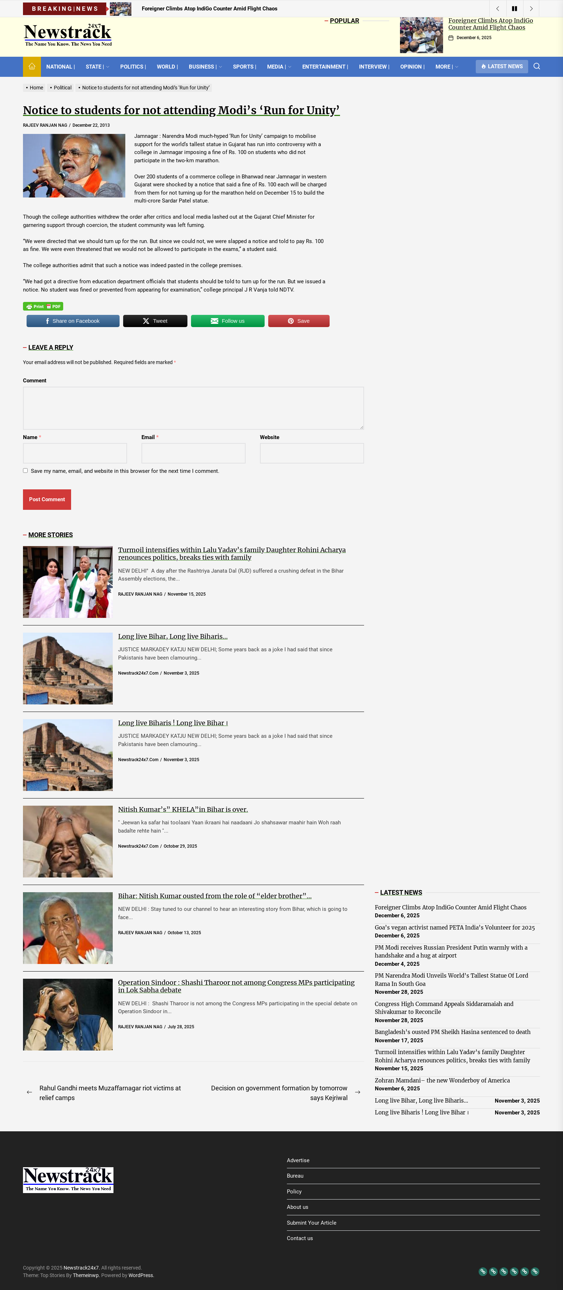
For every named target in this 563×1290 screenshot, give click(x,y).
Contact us (300, 1238)
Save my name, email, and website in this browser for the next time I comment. (125, 471)
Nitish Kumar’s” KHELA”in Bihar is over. (183, 809)
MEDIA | (279, 67)
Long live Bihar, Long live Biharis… (173, 636)
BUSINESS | (205, 67)
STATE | (98, 67)
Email (150, 437)
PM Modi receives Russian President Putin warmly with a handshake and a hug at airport (451, 951)
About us (297, 1207)
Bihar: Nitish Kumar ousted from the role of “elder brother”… (215, 896)
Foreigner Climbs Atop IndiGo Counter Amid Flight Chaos (490, 24)
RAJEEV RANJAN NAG (45, 125)
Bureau (295, 1176)
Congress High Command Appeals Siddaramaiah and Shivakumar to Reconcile (444, 1008)
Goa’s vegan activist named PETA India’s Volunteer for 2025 (455, 927)
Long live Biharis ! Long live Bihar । (173, 723)
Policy (294, 1191)
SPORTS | (244, 67)
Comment (34, 380)
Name (32, 437)
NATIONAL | (60, 67)
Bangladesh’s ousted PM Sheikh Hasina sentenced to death (453, 1032)
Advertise (298, 1160)
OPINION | (412, 67)
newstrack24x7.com (138, 673)
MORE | (447, 67)
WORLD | (167, 67)
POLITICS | (133, 67)
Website (269, 437)
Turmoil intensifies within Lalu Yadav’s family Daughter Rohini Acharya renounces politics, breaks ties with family (232, 554)
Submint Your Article (311, 1223)
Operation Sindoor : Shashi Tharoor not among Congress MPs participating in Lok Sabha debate (236, 986)
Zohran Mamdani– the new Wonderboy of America (442, 1080)
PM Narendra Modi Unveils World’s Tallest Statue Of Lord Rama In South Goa (451, 979)
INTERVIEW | (374, 67)
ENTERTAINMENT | (325, 67)
